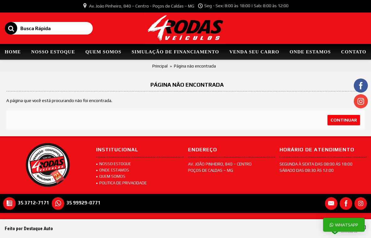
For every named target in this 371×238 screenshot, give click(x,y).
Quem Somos (110, 176)
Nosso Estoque (113, 163)
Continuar (344, 119)
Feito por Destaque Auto (29, 228)
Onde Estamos (112, 170)
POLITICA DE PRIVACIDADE (121, 183)
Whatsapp (344, 224)
